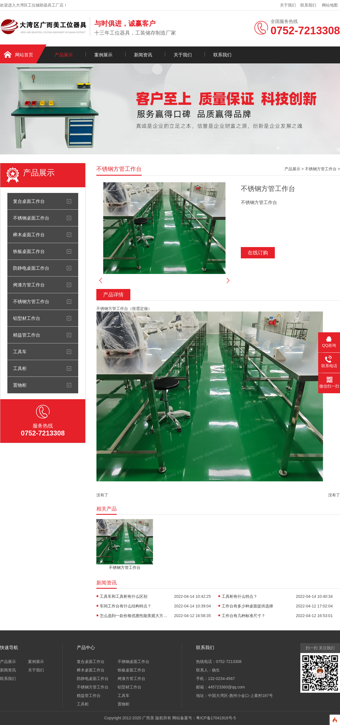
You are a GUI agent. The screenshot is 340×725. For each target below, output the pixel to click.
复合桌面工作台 (29, 201)
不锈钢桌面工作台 (31, 217)
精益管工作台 (26, 334)
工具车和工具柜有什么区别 (123, 596)
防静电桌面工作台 (31, 268)
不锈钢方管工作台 (31, 301)
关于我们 (288, 5)
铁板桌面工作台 (29, 251)
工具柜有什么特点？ (239, 596)
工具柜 (20, 368)
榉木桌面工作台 (29, 234)
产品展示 (64, 54)
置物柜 (20, 385)
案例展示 (103, 54)
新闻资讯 (143, 54)
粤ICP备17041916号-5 (216, 718)
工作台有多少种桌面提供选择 (247, 606)
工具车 (20, 351)
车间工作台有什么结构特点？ (125, 606)
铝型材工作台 (26, 318)
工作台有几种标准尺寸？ (243, 615)
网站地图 (330, 5)
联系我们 (308, 5)
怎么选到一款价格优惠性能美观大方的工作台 (134, 615)
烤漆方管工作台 (29, 284)
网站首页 (24, 54)
